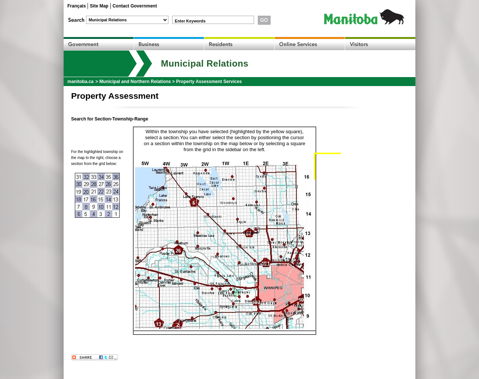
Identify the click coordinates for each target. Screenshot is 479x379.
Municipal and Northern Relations (135, 81)
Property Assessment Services (209, 81)
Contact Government (135, 6)
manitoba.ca (80, 81)
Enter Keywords (190, 21)
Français (76, 6)
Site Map (99, 6)
